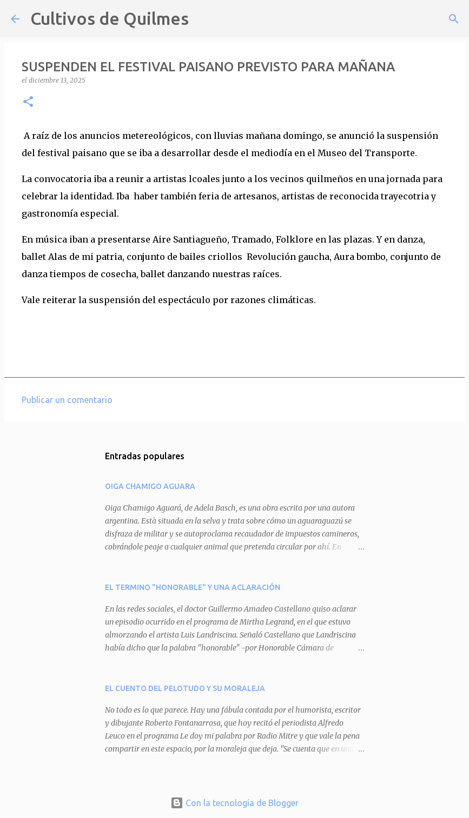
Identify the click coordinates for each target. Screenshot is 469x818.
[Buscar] (203, 19)
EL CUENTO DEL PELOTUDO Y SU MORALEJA (185, 688)
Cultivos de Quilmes (109, 18)
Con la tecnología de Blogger (234, 803)
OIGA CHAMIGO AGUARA (150, 486)
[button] (28, 102)
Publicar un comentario (67, 400)
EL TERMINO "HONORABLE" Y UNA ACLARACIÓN (192, 587)
